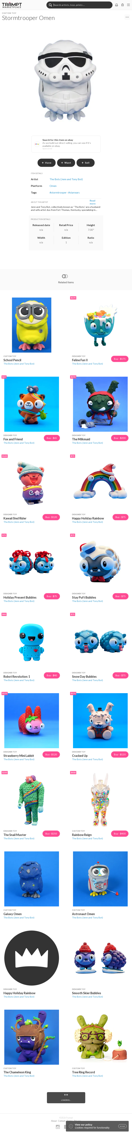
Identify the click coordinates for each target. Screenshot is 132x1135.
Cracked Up (80, 755)
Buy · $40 (52, 675)
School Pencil (12, 360)
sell (85, 162)
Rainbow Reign (82, 835)
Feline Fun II (80, 360)
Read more (92, 202)
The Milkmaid (81, 439)
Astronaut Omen (83, 914)
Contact (61, 1121)
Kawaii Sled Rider (14, 518)
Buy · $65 (52, 438)
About (54, 1121)
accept (122, 1126)
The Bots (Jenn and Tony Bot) (18, 363)
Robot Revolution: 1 (16, 676)
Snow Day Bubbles (84, 676)
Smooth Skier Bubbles (86, 993)
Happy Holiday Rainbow (88, 518)
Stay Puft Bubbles (84, 597)
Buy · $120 (51, 517)
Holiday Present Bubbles (20, 597)
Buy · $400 (119, 833)
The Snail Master (14, 835)
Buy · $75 (120, 517)
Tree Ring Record (83, 1072)
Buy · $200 (119, 438)
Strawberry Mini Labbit (18, 755)
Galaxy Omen (12, 914)
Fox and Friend (13, 439)
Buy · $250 (51, 833)
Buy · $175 (119, 359)
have (46, 162)
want (66, 162)
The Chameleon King (17, 1072)
